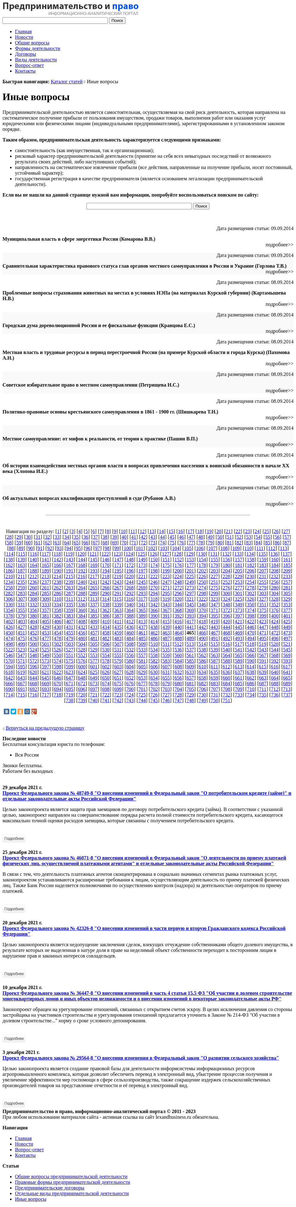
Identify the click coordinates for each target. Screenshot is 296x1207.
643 (21, 678)
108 (224, 548)
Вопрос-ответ (29, 65)
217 (93, 576)
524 (33, 649)
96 (88, 548)
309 (45, 599)
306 (9, 599)
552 (81, 655)
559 (166, 655)
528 (81, 649)
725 (142, 694)
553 (93, 655)
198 (154, 570)
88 (11, 548)
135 (262, 554)
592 (275, 661)
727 (166, 694)
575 (69, 661)
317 (142, 599)
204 (226, 570)
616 (275, 666)
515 (214, 644)
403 (21, 621)
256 (275, 582)
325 (238, 599)
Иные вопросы (30, 1199)
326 (250, 599)
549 (45, 655)
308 (33, 599)
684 (226, 683)
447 (262, 627)
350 (250, 604)
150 (154, 559)
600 (82, 666)
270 (154, 587)
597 (45, 666)
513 (190, 644)
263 (69, 587)
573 (45, 661)
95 (78, 548)
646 (57, 678)
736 (275, 694)
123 (117, 554)
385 (93, 616)
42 (143, 537)
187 (21, 570)
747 (178, 700)
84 (258, 542)
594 (9, 666)
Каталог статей (67, 81)
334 (57, 604)
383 (69, 616)
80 (219, 542)
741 (106, 700)
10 (123, 531)
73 (152, 542)
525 (45, 649)
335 (69, 604)
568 (275, 655)
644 (33, 678)
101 (139, 548)
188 (33, 570)
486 (154, 638)
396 (226, 616)
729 (190, 694)
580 (130, 661)
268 (130, 587)
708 (226, 689)
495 (262, 638)
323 (214, 599)
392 (178, 616)
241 (93, 582)
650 (106, 678)
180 (226, 565)
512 (178, 644)
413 (142, 621)
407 (69, 621)
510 (154, 644)
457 (93, 632)
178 (202, 565)
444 (226, 627)
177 (190, 565)
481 (93, 638)
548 (33, 655)
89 (20, 548)
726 (154, 694)
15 (170, 531)
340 (130, 604)
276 (226, 587)
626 (106, 672)
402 (9, 621)
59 (18, 542)
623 (69, 672)
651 (117, 678)
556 (130, 655)
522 (9, 649)
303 (262, 593)
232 (275, 576)
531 (117, 649)
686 (250, 683)
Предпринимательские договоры (49, 1187)
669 (45, 683)
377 (287, 610)
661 (238, 678)
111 (260, 548)
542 (250, 649)
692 (33, 689)
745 (154, 700)
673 (93, 683)
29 (18, 537)
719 (69, 694)
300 (226, 593)
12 (142, 531)
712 (275, 689)
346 (202, 604)
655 (166, 678)
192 (81, 570)
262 (57, 587)
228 (226, 576)
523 (21, 649)
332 (33, 604)
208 (275, 570)
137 (286, 554)
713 (286, 689)
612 (226, 666)
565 (238, 655)
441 (190, 627)
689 (287, 683)
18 (199, 531)
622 (57, 672)
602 (106, 666)
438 (154, 627)
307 (21, 599)
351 (262, 604)
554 (106, 655)
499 (21, 644)
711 (262, 689)
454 (57, 632)
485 (142, 638)
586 (202, 661)
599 (69, 666)
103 (163, 548)
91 (39, 548)
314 (105, 599)
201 (190, 570)
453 (45, 632)
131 (214, 554)
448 (275, 627)
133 (238, 554)
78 (200, 542)
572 (33, 661)
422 (250, 621)
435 (117, 627)
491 (214, 638)
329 (286, 599)
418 (202, 621)
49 (210, 537)
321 (190, 599)
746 (166, 700)
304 (275, 593)
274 (202, 587)
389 (142, 616)
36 (85, 537)
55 (267, 537)
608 (178, 666)
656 (178, 678)
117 (45, 554)
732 (226, 694)
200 (178, 570)
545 (287, 649)
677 (142, 683)
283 (21, 593)
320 (178, 599)
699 (118, 689)
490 (202, 638)
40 (123, 537)
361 (93, 610)
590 (250, 661)
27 (285, 531)
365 (142, 610)
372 (226, 610)
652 (130, 678)
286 (57, 593)
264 (81, 587)
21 (228, 531)
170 (106, 565)
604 (130, 666)
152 (178, 559)
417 (190, 621)
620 (33, 672)
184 (275, 565)
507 (118, 644)
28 (9, 537)
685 (238, 683)
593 (287, 661)
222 (154, 576)
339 (117, 604)
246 (154, 582)
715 (21, 694)
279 (262, 587)
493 (238, 638)
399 (262, 616)
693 (45, 689)
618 (9, 672)
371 (214, 610)
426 (9, 627)
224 (178, 576)
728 (178, 694)
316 (130, 599)
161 (287, 559)
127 (165, 554)
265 (93, 587)
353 (287, 604)
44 (162, 537)
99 (116, 548)
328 (275, 599)
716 (33, 694)
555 (117, 655)
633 (190, 672)
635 (214, 672)
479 (69, 638)
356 (33, 610)
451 (21, 632)
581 (142, 661)
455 (69, 632)
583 (166, 661)
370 (202, 610)
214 (57, 576)
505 (93, 644)
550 (57, 655)
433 (93, 627)
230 (250, 576)
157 (238, 559)
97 (97, 548)
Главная (23, 31)
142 (57, 559)
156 (226, 559)
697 (93, 689)
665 (287, 678)
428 (33, 627)
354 (9, 610)
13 (151, 531)
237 (45, 582)
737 (287, 694)
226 (202, 576)
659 (214, 678)
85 (267, 542)
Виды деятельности (36, 59)
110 (248, 548)
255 (262, 582)
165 (45, 565)
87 (286, 542)
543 (262, 649)
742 (117, 700)
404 (33, 621)
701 (142, 689)
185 (287, 565)
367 (166, 610)
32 (47, 537)
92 (49, 548)
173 (142, 565)
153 (190, 559)
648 (81, 678)
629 (142, 672)
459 (117, 632)
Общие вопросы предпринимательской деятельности (71, 1176)
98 (107, 548)
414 (154, 621)
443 (214, 627)
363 (117, 610)
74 (162, 542)
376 (275, 610)
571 (21, 661)
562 (202, 655)
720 (81, 694)
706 (202, 689)
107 (212, 548)
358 (57, 610)
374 (250, 610)
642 (9, 678)
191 (69, 570)
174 (154, 565)
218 (105, 576)
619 (21, 672)
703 (166, 689)
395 (214, 616)
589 (238, 661)
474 (9, 638)
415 (166, 621)
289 (93, 593)
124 (129, 554)
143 (69, 559)
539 (214, 649)
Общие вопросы (32, 42)
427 (21, 627)
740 (93, 700)
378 (9, 616)
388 (130, 616)
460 (130, 632)
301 (238, 593)
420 (226, 621)
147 (117, 559)
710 (250, 689)
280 (275, 587)
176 (178, 565)
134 (250, 554)
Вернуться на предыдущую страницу (45, 728)
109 (236, 548)
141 (45, 559)
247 (166, 582)
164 (33, 565)
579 (117, 661)
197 (142, 570)
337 (93, 604)
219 (117, 576)
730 (202, 694)
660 (226, 678)
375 (262, 610)
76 (181, 542)
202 (202, 570)
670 (57, 683)
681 (190, 683)
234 (9, 582)
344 (178, 604)
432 (81, 627)
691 (21, 689)
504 (82, 644)
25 (266, 531)
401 (287, 616)
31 (37, 537)
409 (93, 621)
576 (81, 661)
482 (106, 638)
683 (214, 683)
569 (287, 655)
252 (226, 582)
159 (262, 559)
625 (93, 672)
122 (105, 554)
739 (81, 700)
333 (45, 604)
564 (226, 655)
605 (142, 666)
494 (250, 638)
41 (133, 537)
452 (33, 632)
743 (130, 700)
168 (81, 565)
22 (237, 531)
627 (117, 672)
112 (271, 548)
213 (45, 576)
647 (69, 678)
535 (166, 649)
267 (117, 587)
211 (21, 576)
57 (286, 537)
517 (238, 644)
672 (81, 683)
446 (250, 627)
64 (66, 542)
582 (154, 661)
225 (190, 576)
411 (117, 621)
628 (130, 672)
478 (57, 638)
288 (81, 593)
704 (178, 689)
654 (154, 678)
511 (166, 644)
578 (106, 661)
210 (9, 576)
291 (117, 593)
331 (21, 604)
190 (57, 570)
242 (106, 582)
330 (9, 604)
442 (202, 627)
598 (57, 666)
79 (210, 542)
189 (45, 570)
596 (33, 666)
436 (130, 627)
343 (166, 604)
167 (69, 565)
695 (69, 689)
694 (57, 689)
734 (250, 694)
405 (45, 621)
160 (275, 559)
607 (166, 666)
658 (202, 678)
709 (238, 689)
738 (69, 700)
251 (214, 582)
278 (250, 587)
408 (82, 621)
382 (57, 616)
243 (117, 582)
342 (154, 604)
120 (81, 554)
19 (209, 531)
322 (202, 599)
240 (81, 582)
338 (106, 604)
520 (275, 644)
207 (262, 570)
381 (45, 616)
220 (130, 576)
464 (178, 632)
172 (130, 565)
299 (214, 593)
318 (154, 599)
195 (117, 570)
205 (238, 570)
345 (190, 604)
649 (93, 678)
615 (262, 666)
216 (81, 576)
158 (250, 559)
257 (287, 582)
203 (214, 570)
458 (106, 632)
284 (33, 593)
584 (178, 661)
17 (190, 531)
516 (226, 644)
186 (9, 570)
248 (178, 582)
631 (166, 672)
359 (69, 610)
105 (187, 548)
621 (45, 672)
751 (226, 700)
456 (81, 632)
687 (262, 683)
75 (172, 542)
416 (178, 621)
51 (229, 537)
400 (275, 616)
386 (106, 616)
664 (275, 678)
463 (166, 632)
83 (248, 542)
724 (130, 694)
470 (250, 632)
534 (154, 649)
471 (262, 632)
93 (59, 548)
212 (33, 576)
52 (238, 537)
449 (287, 627)
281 (287, 587)
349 (238, 604)
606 (154, 666)
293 (142, 593)
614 (250, 666)
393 (190, 616)
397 (238, 616)
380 (33, 616)
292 (130, 593)
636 (226, 672)
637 (238, 672)
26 (276, 531)
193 (93, 570)
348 (226, 604)
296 (178, 593)
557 (142, 655)
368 (178, 610)
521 (286, 644)
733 (238, 694)
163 (21, 565)
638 (250, 672)
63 (57, 542)
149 (142, 559)
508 (130, 644)
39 (114, 537)
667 (21, 683)
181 (238, 565)
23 (247, 531)
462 (154, 632)
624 (81, 672)
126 (153, 554)
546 (9, 655)
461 (142, 632)
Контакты (25, 71)
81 (229, 542)
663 (262, 678)
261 (45, 587)
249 (190, 582)
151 (166, 559)
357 (45, 610)
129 (190, 554)
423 (262, 621)
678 (154, 683)
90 (30, 548)
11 (132, 531)
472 (275, 632)
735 (262, 694)
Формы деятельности (37, 48)
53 (248, 537)
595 (21, 666)
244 (130, 582)
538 (202, 649)
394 (202, 616)
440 (178, 627)
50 (219, 537)
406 (57, 621)
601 (93, 666)
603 (118, 666)
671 (69, 683)
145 (93, 559)
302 (250, 593)
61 (37, 542)
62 (47, 542)
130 (201, 554)
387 (117, 616)
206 (250, 570)
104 (176, 548)
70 (123, 542)
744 (142, 700)
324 (226, 599)
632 (178, 672)
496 (275, 638)
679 (166, 683)
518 (250, 644)
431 (69, 627)
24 (256, 531)
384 (81, 616)
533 (142, 649)
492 (226, 638)
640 (275, 672)
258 (9, 587)
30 (28, 537)
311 (69, 599)
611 (214, 666)
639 (262, 672)
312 (81, 599)
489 (190, 638)
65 (76, 542)
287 (69, 593)
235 (21, 582)
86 (277, 542)
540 (226, 649)
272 (178, 587)
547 (21, 655)
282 (9, 593)
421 (238, 621)
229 (238, 576)
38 (104, 537)
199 (166, 570)
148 (130, 559)
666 (9, 683)
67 (95, 542)
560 (178, 655)
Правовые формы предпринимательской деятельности (72, 1182)
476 (33, 638)
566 (250, 655)
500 (33, 644)
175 (166, 565)
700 (130, 689)
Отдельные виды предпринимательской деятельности (72, 1193)
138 (9, 559)
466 (202, 632)
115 (21, 554)
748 (190, 700)
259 (21, 587)
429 (45, 627)
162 (9, 565)
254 (250, 582)
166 (57, 565)
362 (106, 610)
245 (142, 582)
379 (21, 616)
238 (57, 582)
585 (190, 661)
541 (238, 649)
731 (214, 694)
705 (190, 689)
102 (151, 548)
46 (181, 537)
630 (154, 672)
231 (262, 576)
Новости (24, 37)
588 (226, 661)
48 (200, 537)
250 (202, 582)
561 (190, 655)
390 (154, 616)
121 (93, 554)
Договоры (25, 54)
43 (152, 537)
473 (287, 632)
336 (81, 604)
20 (218, 531)
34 (66, 537)
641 (287, 672)
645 (45, 678)
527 (69, 649)
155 (214, 559)
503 (69, 644)
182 (250, 565)
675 (117, 683)
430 (57, 627)
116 (33, 554)
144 (81, 559)
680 (178, 683)
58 (9, 542)
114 (9, 554)
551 (69, 655)
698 (106, 689)
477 (45, 638)
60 (28, 542)
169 (93, 565)
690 (9, 689)
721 (93, 694)
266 (106, 587)
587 (214, 661)
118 (57, 554)
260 (33, 587)
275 (214, 587)
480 (81, 638)
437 (142, 627)
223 (166, 576)
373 (238, 610)
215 (69, 576)
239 (69, 582)
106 (200, 548)
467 (214, 632)
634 (202, 672)
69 (114, 542)
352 (275, 604)
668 (33, 683)
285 (45, 593)
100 (127, 548)
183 (262, 565)
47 (191, 537)
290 (106, 593)
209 (287, 570)
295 (166, 593)
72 (143, 542)
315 (117, 599)
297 (190, 593)
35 (76, 537)
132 (225, 554)
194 (106, 570)
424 (275, 621)
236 (33, 582)
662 (250, 678)
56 (277, 537)
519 (262, 644)
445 (238, 627)
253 (238, 582)
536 (178, 649)
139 (21, 559)
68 (104, 542)
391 (166, 616)
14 (161, 531)
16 (180, 531)
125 (141, 554)
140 (33, 559)
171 (117, 565)
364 (130, 610)
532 (130, 649)
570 (9, 661)
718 (57, 694)
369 (190, 610)
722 (106, 694)
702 (154, 689)
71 (133, 542)
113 (283, 548)
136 (274, 554)
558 (154, 655)
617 (286, 666)
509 (142, 644)
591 (262, 661)
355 (21, 610)
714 (9, 694)
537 (190, 649)
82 (238, 542)
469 (238, 632)
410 (106, 621)
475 (21, 638)
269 (142, 587)
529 (93, 649)
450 (9, 632)
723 (117, 694)
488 (178, 638)
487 (166, 638)
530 (106, 649)
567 (262, 655)
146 (106, 559)
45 (172, 537)
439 (166, 627)
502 (57, 644)
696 (82, 689)
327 (262, 599)
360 (81, 610)
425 (286, 621)
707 (214, 689)
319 (166, 599)
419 (214, 621)
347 (214, 604)
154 (202, 559)
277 (238, 587)
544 (275, 649)
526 (57, 649)
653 (142, 678)
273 (190, 587)
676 (130, 683)
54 (258, 537)
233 (286, 576)
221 (142, 576)
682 (202, 683)
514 (202, 644)
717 (45, 694)
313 (93, 599)
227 (214, 576)
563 (214, 655)
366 (154, 610)
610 (202, 666)
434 (106, 627)
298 (202, 593)
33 (57, 537)
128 (177, 554)
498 (9, 644)
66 (85, 542)
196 (130, 570)
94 (68, 548)
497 (287, 638)
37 (95, 537)
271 (166, 587)
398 (250, 616)
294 (154, 593)
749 (202, 700)
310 (57, 599)
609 (190, 666)
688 (275, 683)
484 (130, 638)
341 (142, 604)
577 (93, 661)
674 (106, 683)
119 (69, 554)
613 (238, 666)
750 (214, 700)
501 (45, 644)
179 (214, 565)
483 (117, 638)
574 (57, 661)
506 (106, 644)
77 (191, 542)
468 (226, 632)
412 (130, 621)
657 (190, 678)
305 (287, 593)
